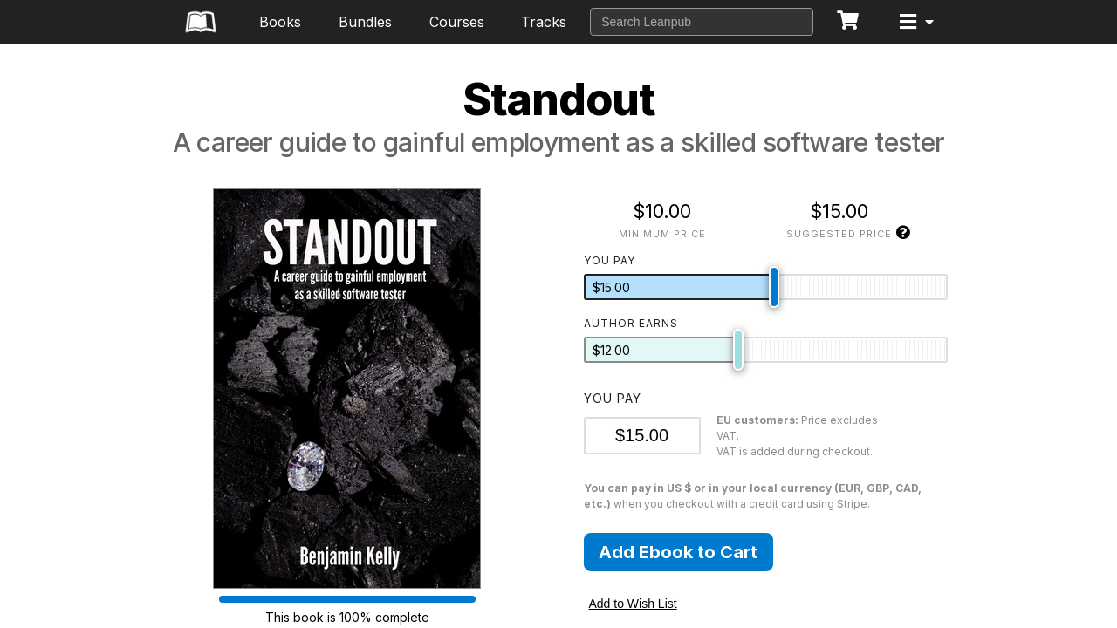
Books (280, 22)
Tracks (543, 22)
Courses (456, 22)
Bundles (365, 22)
